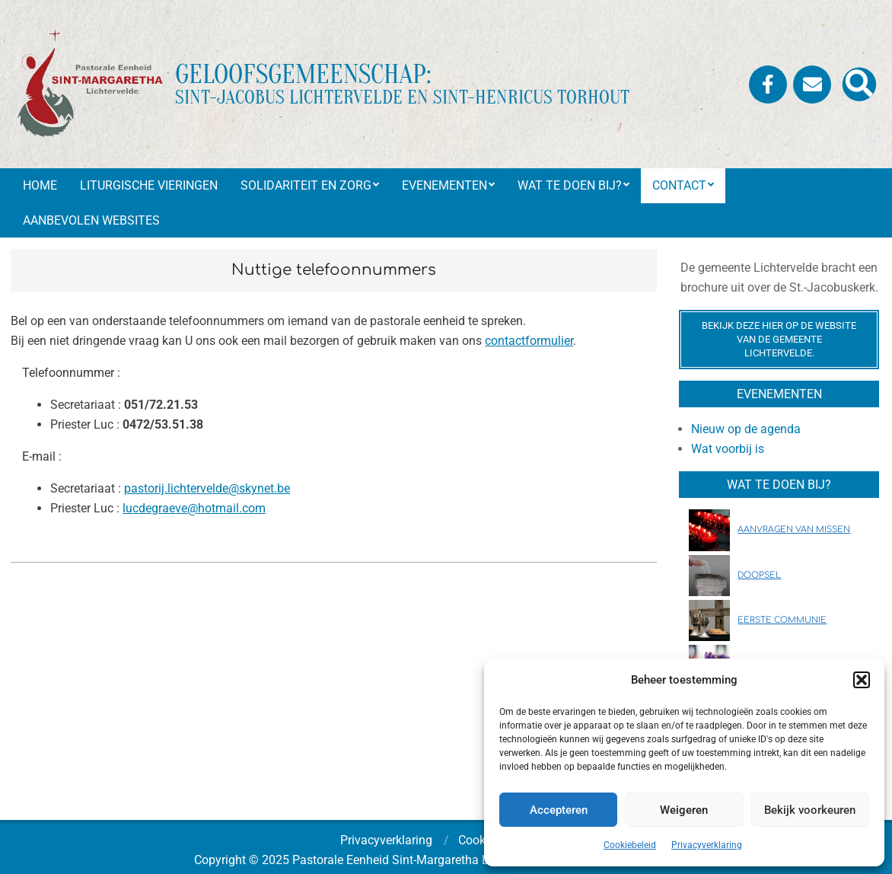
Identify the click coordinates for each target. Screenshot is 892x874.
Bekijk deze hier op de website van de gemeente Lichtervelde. (779, 339)
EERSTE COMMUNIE (782, 620)
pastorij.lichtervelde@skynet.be (207, 488)
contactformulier (529, 340)
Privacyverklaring (706, 845)
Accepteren (559, 810)
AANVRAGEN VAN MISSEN (793, 529)
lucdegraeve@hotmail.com (194, 508)
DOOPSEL (759, 575)
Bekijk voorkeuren (809, 810)
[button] (861, 679)
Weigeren (684, 810)
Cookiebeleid (630, 845)
